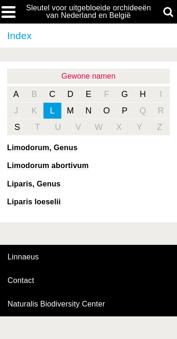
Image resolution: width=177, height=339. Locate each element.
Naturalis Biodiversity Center (56, 304)
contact (21, 280)
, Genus (42, 148)
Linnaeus (23, 257)
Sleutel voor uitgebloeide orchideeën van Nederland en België (88, 11)
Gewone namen (88, 76)
